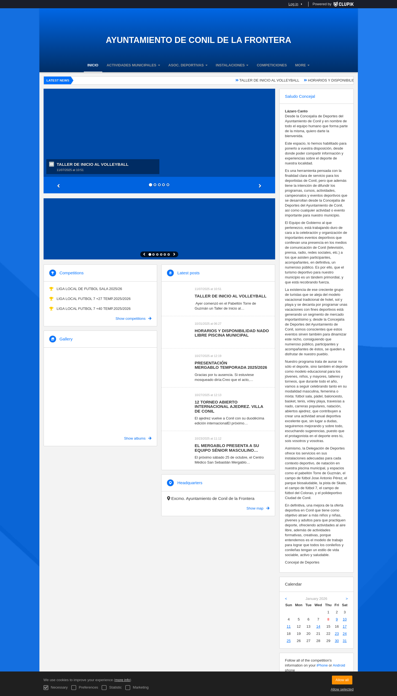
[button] (61, 185)
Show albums (137, 438)
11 (289, 626)
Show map (257, 508)
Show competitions (133, 318)
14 (318, 626)
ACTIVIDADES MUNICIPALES (133, 65)
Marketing (137, 687)
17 (345, 626)
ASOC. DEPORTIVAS (188, 65)
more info (122, 680)
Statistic (112, 687)
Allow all (342, 680)
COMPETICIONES (272, 65)
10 (345, 619)
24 (345, 634)
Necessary (56, 687)
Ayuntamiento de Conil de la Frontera (198, 40)
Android (339, 665)
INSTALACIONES (232, 65)
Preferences (84, 687)
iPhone (322, 665)
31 (345, 641)
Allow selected (342, 689)
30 (337, 641)
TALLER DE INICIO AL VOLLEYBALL (275, 80)
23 (337, 634)
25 (289, 641)
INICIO (92, 65)
